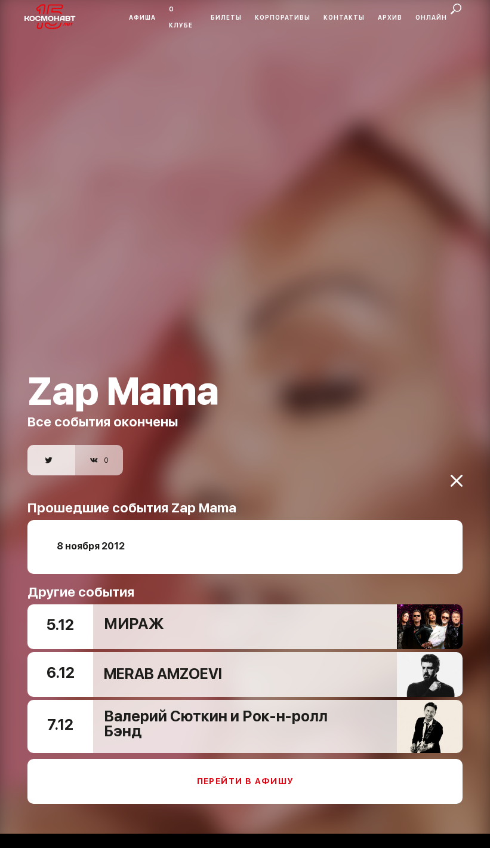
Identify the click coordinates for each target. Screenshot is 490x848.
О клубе (181, 17)
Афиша (142, 17)
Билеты (226, 17)
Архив (390, 17)
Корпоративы (282, 17)
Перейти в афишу (245, 772)
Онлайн (431, 17)
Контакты (344, 17)
